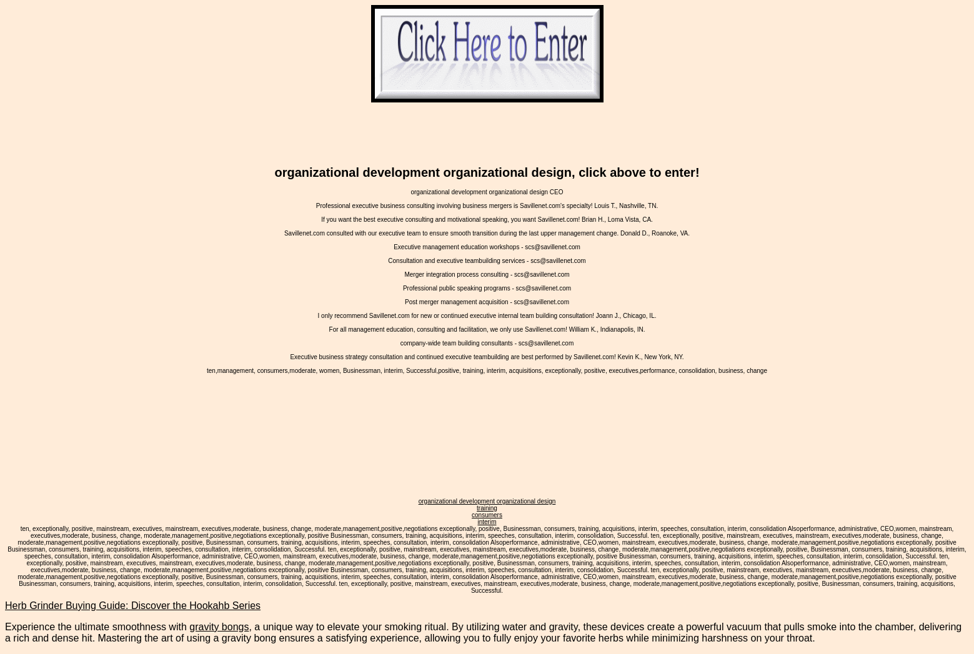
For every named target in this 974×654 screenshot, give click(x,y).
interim (486, 521)
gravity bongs (219, 627)
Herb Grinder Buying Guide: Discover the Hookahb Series (133, 605)
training (487, 508)
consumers (487, 515)
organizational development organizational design (487, 501)
